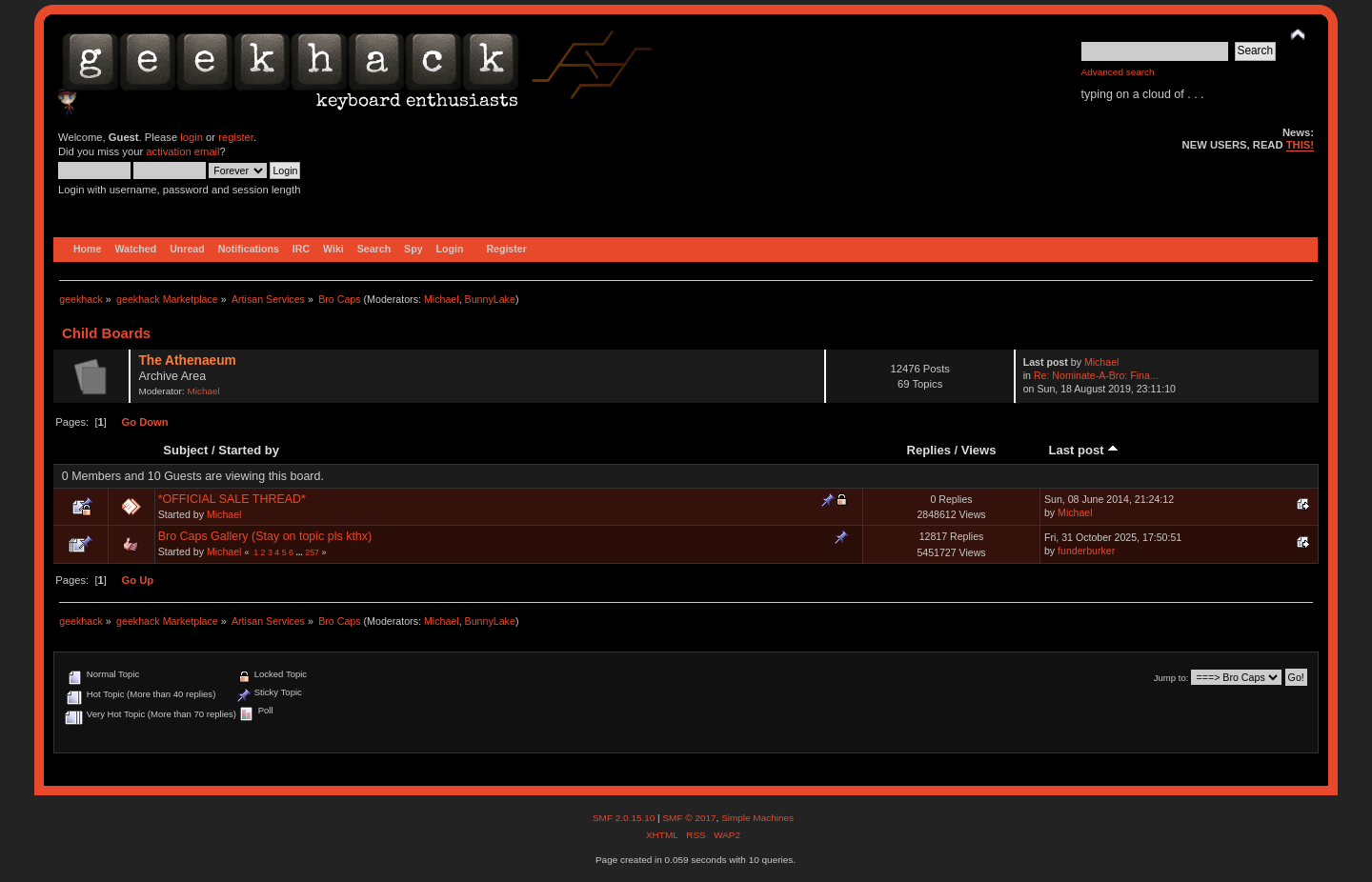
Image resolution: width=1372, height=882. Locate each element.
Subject (185, 450)
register (235, 137)
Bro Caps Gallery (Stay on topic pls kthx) (265, 536)
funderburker (1086, 550)
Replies (929, 450)
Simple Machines (757, 817)
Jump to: (1171, 677)
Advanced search (1118, 72)
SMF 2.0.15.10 (625, 817)
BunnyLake (490, 299)
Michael (441, 299)
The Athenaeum (186, 360)
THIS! (1300, 144)
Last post (1084, 450)
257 (312, 552)
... (300, 552)
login (191, 137)
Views (979, 450)
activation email (182, 151)
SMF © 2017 (689, 817)
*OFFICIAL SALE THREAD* (232, 499)
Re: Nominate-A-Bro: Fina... (1096, 375)
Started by (248, 450)
